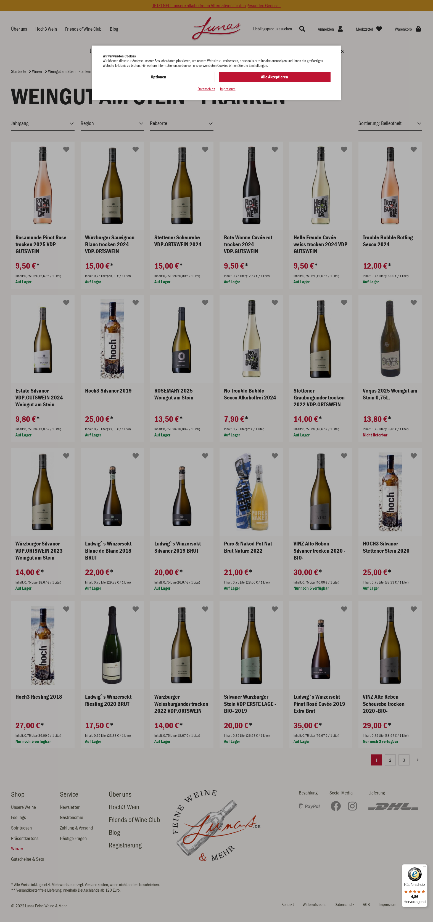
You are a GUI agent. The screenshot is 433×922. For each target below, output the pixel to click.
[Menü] (424, 867)
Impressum (228, 89)
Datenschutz (206, 89)
